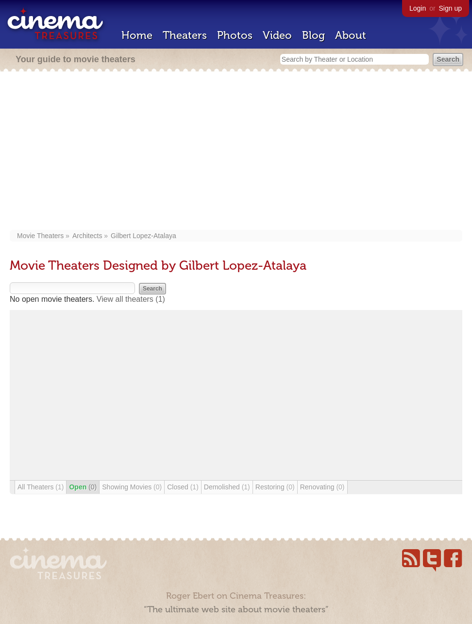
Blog (313, 35)
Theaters (185, 35)
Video (277, 35)
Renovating (322, 487)
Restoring (275, 487)
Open (83, 487)
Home (136, 35)
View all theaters (131, 299)
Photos (235, 35)
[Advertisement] (236, 152)
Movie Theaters (40, 236)
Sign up (450, 8)
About (350, 35)
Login (417, 8)
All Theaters (40, 487)
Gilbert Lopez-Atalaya (143, 236)
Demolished (227, 487)
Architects (87, 236)
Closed (183, 487)
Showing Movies (132, 487)
